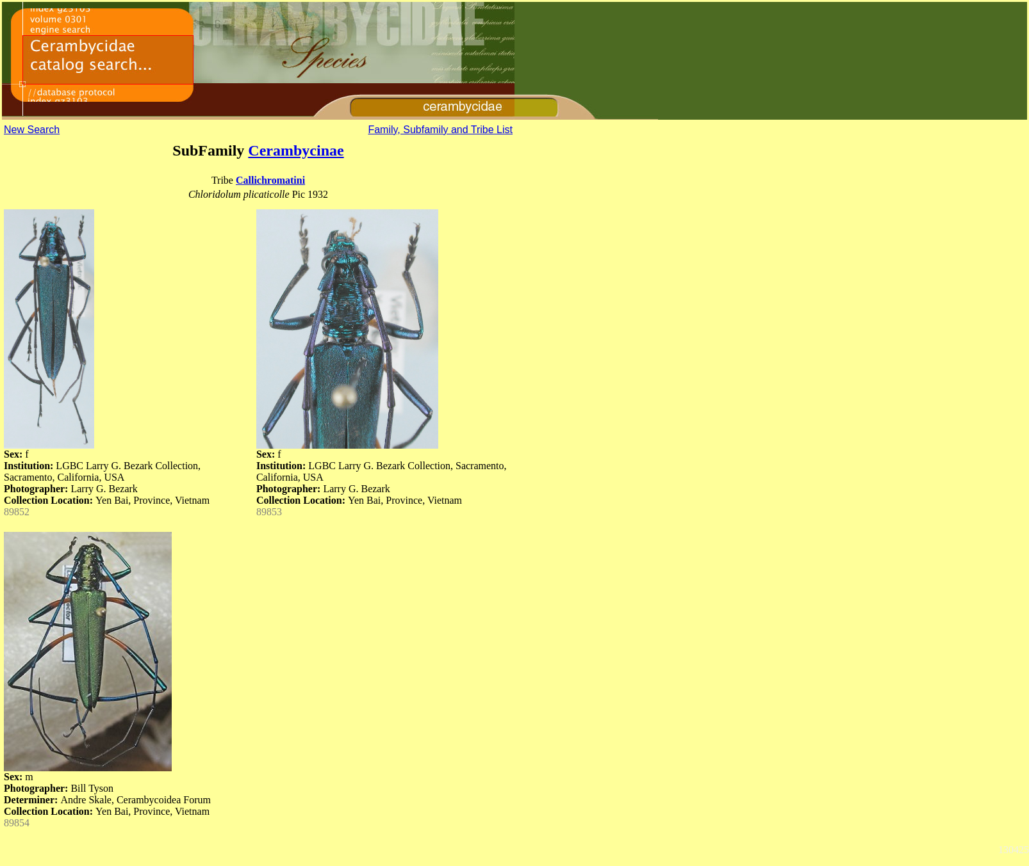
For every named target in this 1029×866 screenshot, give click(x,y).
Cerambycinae (295, 150)
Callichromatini (270, 180)
